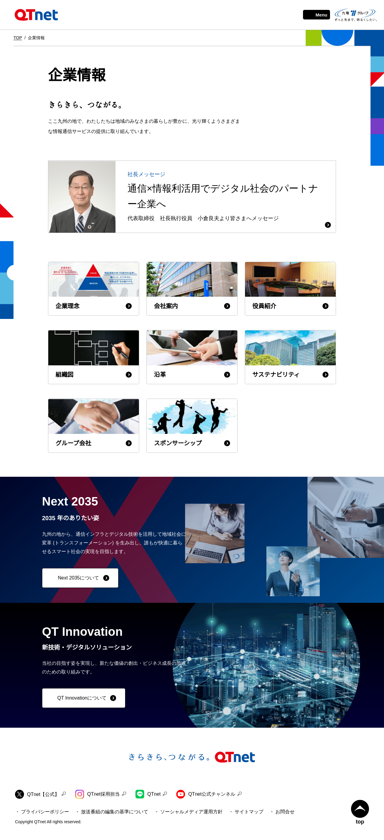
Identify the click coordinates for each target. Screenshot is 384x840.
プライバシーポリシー (45, 811)
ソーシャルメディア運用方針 (191, 811)
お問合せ (285, 811)
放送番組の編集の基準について (114, 811)
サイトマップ (249, 811)
